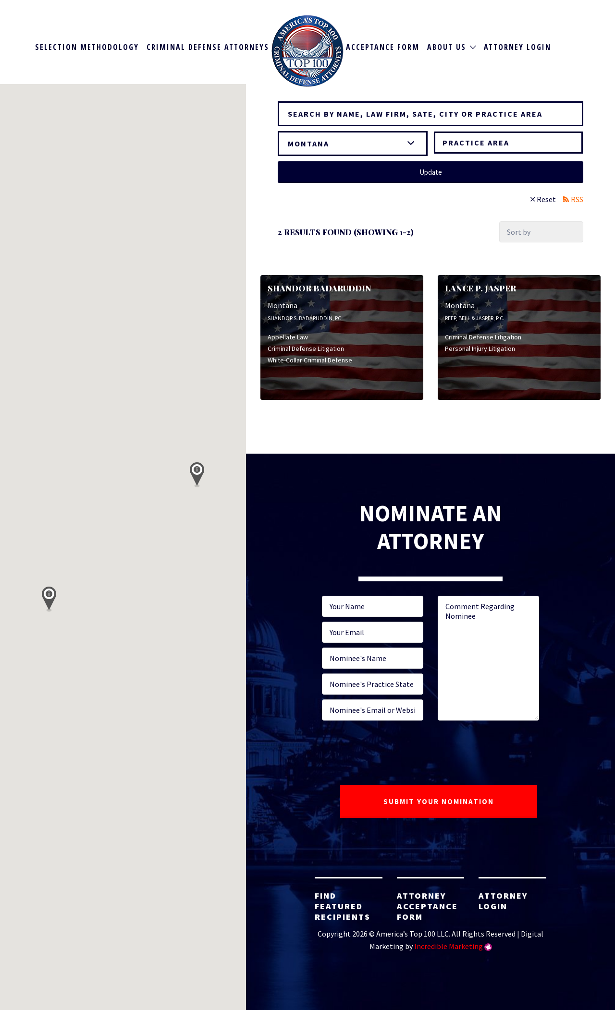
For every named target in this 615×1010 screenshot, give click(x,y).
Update (430, 172)
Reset (546, 199)
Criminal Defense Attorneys (208, 47)
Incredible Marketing (448, 946)
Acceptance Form (382, 47)
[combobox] (508, 142)
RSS (577, 199)
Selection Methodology (87, 47)
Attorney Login (517, 47)
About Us (446, 47)
